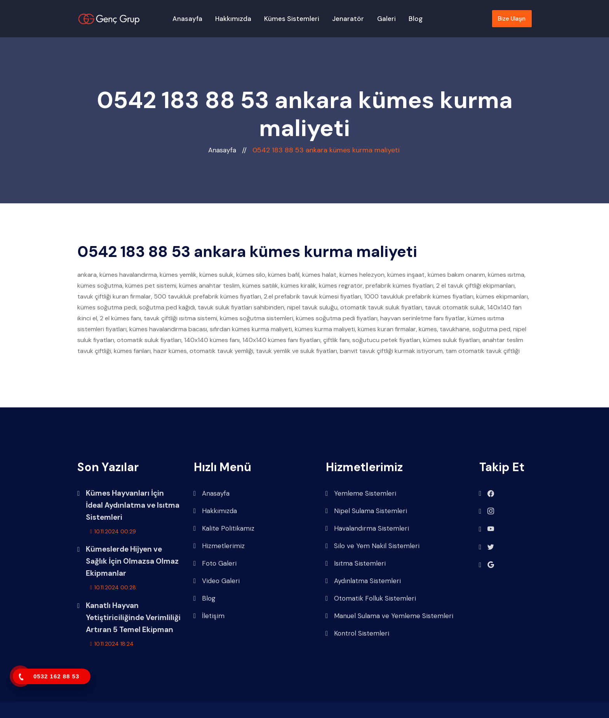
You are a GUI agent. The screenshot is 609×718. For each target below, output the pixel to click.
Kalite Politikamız (223, 528)
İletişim (208, 616)
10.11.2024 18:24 (112, 643)
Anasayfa (187, 18)
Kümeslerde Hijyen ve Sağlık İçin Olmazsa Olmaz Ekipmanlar (132, 561)
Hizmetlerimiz (219, 546)
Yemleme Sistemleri (360, 493)
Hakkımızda (233, 18)
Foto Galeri (215, 563)
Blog (416, 18)
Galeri (386, 18)
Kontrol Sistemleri (357, 633)
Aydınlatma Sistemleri (363, 581)
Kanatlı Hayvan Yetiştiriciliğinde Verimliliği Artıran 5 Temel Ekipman (133, 617)
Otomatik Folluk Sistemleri (370, 598)
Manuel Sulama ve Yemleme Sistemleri (389, 616)
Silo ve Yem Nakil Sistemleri (372, 546)
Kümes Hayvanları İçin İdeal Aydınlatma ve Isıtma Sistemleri (132, 505)
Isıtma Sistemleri (355, 563)
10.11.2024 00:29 (113, 531)
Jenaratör (348, 18)
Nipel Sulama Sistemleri (366, 511)
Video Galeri (216, 581)
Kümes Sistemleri (291, 18)
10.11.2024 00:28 (113, 587)
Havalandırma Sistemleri (367, 528)
